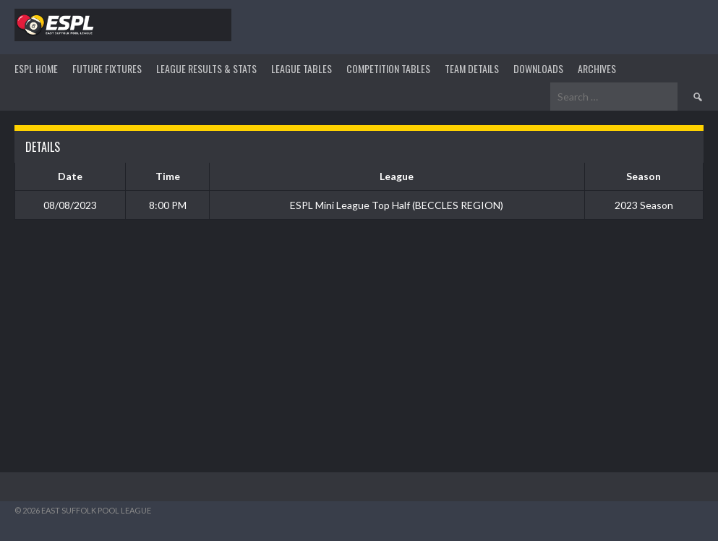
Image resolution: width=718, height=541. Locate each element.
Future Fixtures (107, 68)
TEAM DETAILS (472, 68)
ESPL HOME (36, 68)
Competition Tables (388, 68)
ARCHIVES (597, 68)
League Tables (301, 68)
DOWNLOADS (538, 68)
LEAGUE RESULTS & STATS (206, 68)
